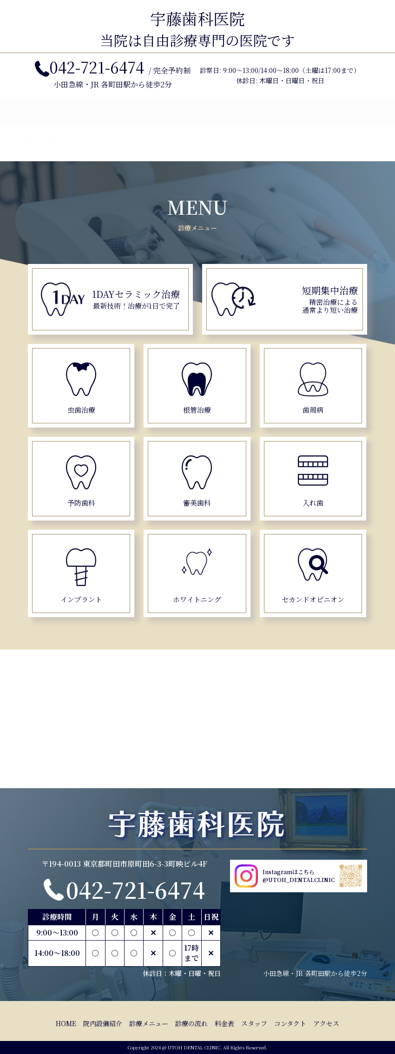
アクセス (368, 121)
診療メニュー (130, 121)
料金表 (230, 121)
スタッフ (272, 121)
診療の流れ (185, 121)
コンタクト (320, 121)
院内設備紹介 (72, 121)
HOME (24, 121)
